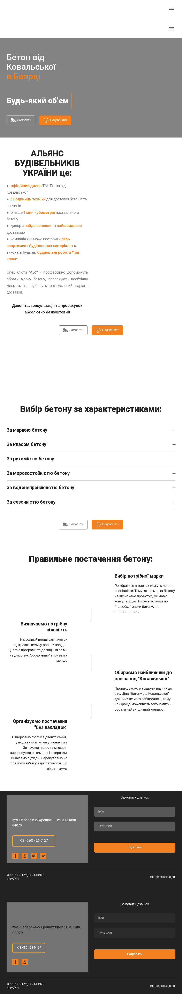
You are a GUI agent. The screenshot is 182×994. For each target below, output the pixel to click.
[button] (21, 120)
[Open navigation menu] (171, 10)
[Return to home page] (30, 9)
